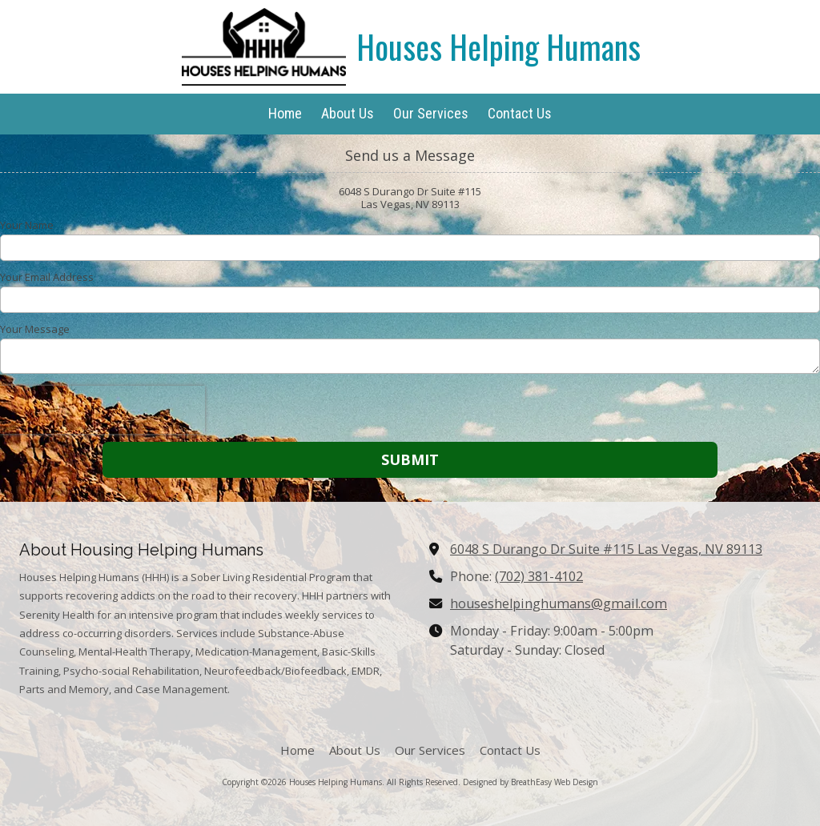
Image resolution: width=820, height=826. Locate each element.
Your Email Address (47, 277)
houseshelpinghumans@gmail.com (558, 603)
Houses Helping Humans (498, 46)
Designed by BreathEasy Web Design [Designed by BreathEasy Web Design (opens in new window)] (530, 782)
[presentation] (102, 410)
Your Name (27, 225)
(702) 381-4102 (539, 576)
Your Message (35, 329)
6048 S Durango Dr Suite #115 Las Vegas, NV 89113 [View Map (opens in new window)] (606, 549)
